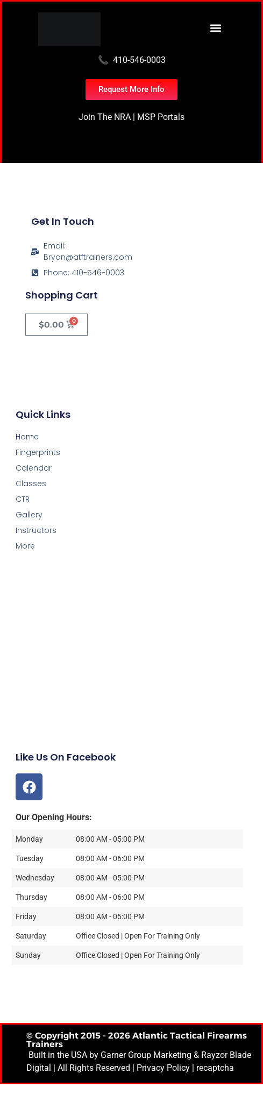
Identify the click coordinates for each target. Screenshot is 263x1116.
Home (27, 436)
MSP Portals (160, 117)
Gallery (29, 514)
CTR (23, 499)
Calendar (34, 468)
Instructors (36, 530)
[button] (216, 28)
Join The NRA (105, 117)
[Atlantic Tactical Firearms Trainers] (131, 675)
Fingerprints (38, 452)
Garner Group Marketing (146, 1055)
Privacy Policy (163, 1068)
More (25, 546)
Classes (31, 483)
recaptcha (215, 1068)
